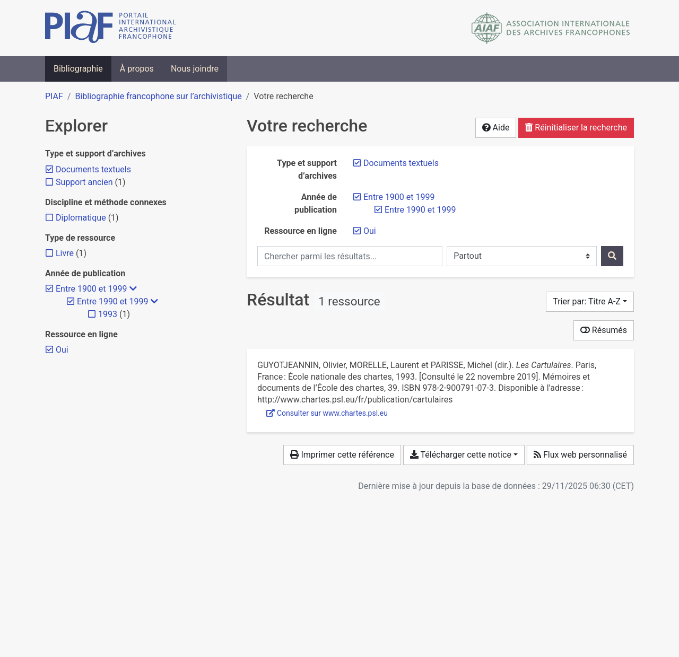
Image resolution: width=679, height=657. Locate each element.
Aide (496, 127)
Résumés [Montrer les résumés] (603, 330)
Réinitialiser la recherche (576, 127)
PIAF (54, 96)
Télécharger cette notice (460, 455)
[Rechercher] (612, 256)
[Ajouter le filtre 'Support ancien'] (84, 182)
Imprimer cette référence (342, 455)
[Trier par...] (590, 302)
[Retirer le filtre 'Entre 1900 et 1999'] (398, 197)
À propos (137, 69)
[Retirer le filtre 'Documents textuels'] (401, 163)
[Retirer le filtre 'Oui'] (369, 231)
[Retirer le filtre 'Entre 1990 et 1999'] (420, 210)
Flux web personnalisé (580, 455)
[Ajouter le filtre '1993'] (107, 314)
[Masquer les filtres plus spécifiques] (133, 289)
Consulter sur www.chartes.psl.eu (327, 413)
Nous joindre (195, 69)
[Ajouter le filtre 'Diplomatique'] (81, 218)
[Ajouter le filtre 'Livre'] (65, 253)
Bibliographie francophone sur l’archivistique (158, 96)
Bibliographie (78, 69)
